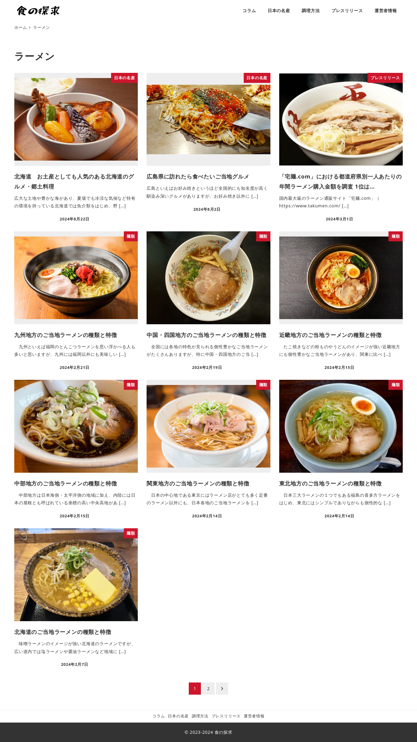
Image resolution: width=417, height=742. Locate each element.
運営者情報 (254, 716)
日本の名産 (178, 716)
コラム (158, 716)
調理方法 (200, 716)
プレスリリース (226, 716)
